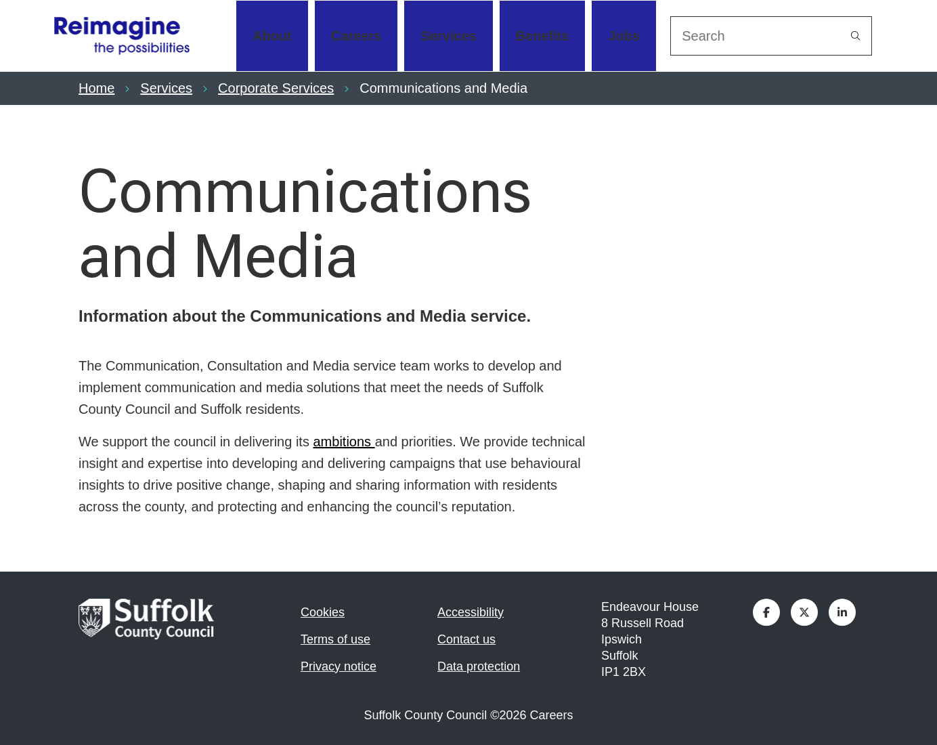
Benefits (542, 35)
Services (448, 35)
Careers (356, 35)
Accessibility (470, 612)
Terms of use (335, 639)
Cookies (323, 612)
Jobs (624, 35)
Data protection (478, 666)
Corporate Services (276, 88)
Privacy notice (338, 666)
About (272, 35)
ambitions (343, 441)
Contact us (466, 639)
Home (96, 88)
